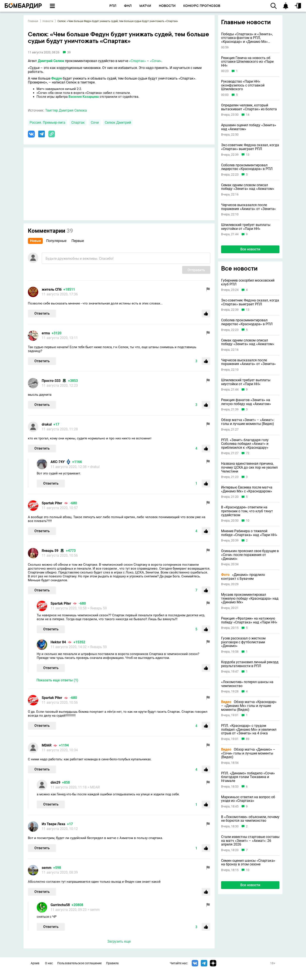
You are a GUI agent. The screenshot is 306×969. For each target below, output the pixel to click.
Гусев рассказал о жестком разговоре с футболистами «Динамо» (243, 642)
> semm (94, 910)
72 (247, 453)
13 (247, 154)
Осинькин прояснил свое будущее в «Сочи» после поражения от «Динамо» (250, 555)
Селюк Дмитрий (118, 122)
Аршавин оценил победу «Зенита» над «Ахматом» (248, 127)
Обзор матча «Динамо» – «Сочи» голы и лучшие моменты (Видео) (248, 753)
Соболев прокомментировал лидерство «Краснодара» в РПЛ (247, 167)
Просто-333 (51, 381)
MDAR (46, 745)
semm (46, 868)
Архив (35, 963)
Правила (112, 963)
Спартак (78, 122)
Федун (56, 78)
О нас (49, 963)
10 (247, 520)
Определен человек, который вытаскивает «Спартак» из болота (249, 107)
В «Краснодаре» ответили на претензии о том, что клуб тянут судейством (247, 511)
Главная (33, 21)
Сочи (95, 122)
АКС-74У (58, 462)
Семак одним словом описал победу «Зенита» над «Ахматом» (247, 187)
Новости (48, 21)
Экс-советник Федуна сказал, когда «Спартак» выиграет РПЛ (250, 147)
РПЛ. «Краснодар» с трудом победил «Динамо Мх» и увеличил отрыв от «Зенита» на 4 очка (248, 729)
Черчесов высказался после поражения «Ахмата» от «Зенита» (248, 207)
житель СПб (52, 289)
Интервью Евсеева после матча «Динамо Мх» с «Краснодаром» (246, 489)
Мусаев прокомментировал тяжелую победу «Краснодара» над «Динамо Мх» (250, 598)
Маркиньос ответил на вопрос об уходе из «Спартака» (248, 799)
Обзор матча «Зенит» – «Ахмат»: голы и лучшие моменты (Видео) (247, 422)
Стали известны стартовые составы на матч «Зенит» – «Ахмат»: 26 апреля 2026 (250, 840)
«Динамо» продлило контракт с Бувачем (243, 576)
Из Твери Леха (53, 824)
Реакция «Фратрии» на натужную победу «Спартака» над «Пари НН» (249, 620)
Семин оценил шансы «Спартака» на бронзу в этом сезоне (248, 862)
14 (247, 114)
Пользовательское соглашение (79, 963)
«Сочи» (155, 61)
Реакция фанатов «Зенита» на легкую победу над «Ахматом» (246, 402)
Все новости (250, 249)
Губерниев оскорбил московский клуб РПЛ (247, 282)
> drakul (94, 467)
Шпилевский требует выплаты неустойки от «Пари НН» (245, 227)
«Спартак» (137, 61)
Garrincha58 (60, 905)
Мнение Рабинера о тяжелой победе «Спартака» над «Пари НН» (249, 533)
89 (247, 739)
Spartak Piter (52, 503)
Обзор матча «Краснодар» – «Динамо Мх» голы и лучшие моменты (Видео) (249, 705)
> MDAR (94, 787)
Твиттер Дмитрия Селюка (66, 110)
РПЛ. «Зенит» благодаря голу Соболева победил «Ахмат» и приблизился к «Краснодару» (245, 444)
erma (46, 333)
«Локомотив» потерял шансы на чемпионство (247, 684)
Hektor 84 (58, 642)
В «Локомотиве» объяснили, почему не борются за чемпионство (250, 819)
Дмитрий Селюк (51, 61)
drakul (47, 424)
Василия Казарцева (84, 97)
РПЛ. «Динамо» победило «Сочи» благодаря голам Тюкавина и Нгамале (248, 777)
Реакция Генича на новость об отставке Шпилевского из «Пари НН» (247, 61)
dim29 (55, 782)
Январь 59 (50, 551)
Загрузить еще (119, 941)
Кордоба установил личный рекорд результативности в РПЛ (250, 664)
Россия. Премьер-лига (47, 122)
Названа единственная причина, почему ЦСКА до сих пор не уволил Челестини (249, 467)
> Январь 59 (97, 608)
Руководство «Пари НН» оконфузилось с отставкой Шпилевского (243, 85)
